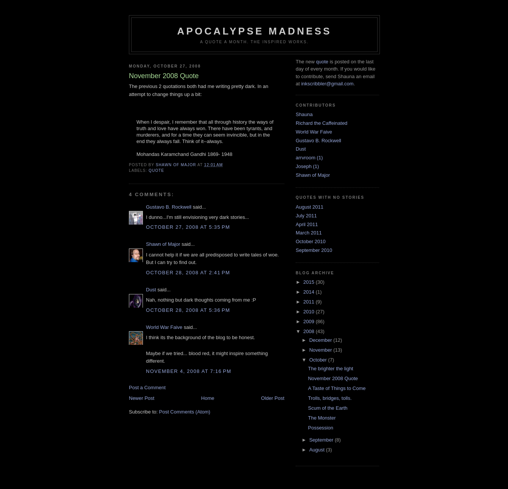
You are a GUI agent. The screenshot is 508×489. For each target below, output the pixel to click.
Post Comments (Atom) (184, 412)
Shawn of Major (163, 244)
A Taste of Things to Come (336, 388)
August (317, 450)
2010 (309, 311)
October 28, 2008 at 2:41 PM (188, 272)
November (321, 350)
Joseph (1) (307, 166)
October (318, 360)
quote (156, 170)
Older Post (272, 398)
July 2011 (306, 216)
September (322, 440)
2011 (309, 302)
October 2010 (311, 241)
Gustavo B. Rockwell (168, 207)
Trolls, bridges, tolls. (329, 398)
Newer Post (141, 398)
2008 (309, 331)
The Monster (322, 418)
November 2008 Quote (333, 378)
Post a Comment (147, 387)
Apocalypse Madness (254, 31)
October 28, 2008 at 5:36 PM (188, 310)
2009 (309, 321)
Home (208, 398)
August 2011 (309, 207)
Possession (320, 428)
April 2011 (307, 224)
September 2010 (314, 250)
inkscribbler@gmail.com (327, 83)
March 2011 (309, 233)
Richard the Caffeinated (321, 123)
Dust (151, 289)
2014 (309, 292)
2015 (309, 282)
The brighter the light (330, 368)
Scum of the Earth (327, 408)
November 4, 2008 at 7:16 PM (188, 371)
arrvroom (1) (309, 157)
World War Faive (164, 327)
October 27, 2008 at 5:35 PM (188, 227)
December (321, 340)
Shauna (304, 114)
